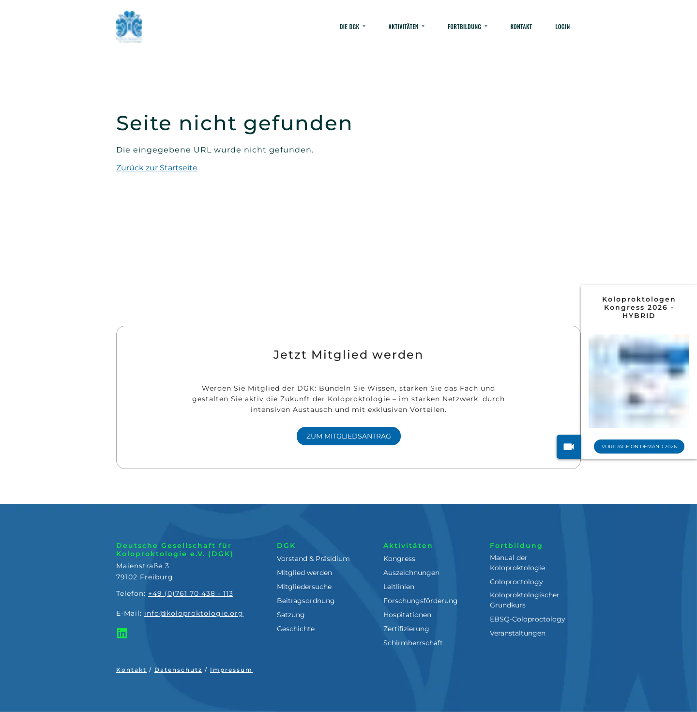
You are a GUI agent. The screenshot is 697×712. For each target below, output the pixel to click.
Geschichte (296, 628)
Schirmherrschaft (413, 642)
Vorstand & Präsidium (313, 558)
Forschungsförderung (420, 600)
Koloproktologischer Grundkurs (525, 600)
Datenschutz (178, 669)
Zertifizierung (406, 628)
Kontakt (131, 669)
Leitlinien (398, 586)
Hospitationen (407, 614)
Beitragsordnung (306, 600)
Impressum (231, 669)
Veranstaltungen (517, 633)
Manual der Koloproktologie (517, 562)
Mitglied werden (304, 572)
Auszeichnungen (411, 572)
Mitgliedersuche (304, 586)
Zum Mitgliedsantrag (348, 436)
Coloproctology (516, 581)
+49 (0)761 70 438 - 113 (190, 593)
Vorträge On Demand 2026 (641, 446)
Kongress (399, 558)
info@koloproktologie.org (193, 613)
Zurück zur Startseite (156, 167)
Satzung (291, 614)
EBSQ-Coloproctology (527, 619)
